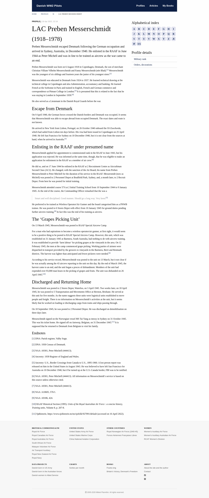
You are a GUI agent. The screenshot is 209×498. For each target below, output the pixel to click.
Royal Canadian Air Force (42, 435)
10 (34, 404)
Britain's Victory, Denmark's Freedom (122, 471)
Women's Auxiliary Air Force (155, 431)
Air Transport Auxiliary (41, 450)
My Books (168, 6)
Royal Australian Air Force (43, 439)
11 (34, 414)
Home (34, 14)
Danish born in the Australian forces (47, 471)
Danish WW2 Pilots (49, 5)
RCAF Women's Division (154, 439)
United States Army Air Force (81, 431)
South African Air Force (41, 443)
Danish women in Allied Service (45, 475)
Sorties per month (76, 468)
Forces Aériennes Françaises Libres (122, 435)
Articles (153, 6)
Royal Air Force (38, 431)
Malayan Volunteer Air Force (44, 447)
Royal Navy (37, 458)
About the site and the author (156, 468)
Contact (147, 471)
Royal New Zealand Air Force (44, 454)
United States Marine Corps (81, 435)
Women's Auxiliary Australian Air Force (160, 435)
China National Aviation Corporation (84, 439)
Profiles (140, 6)
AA (139, 44)
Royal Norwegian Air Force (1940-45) (122, 431)
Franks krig (111, 468)
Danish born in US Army (42, 468)
